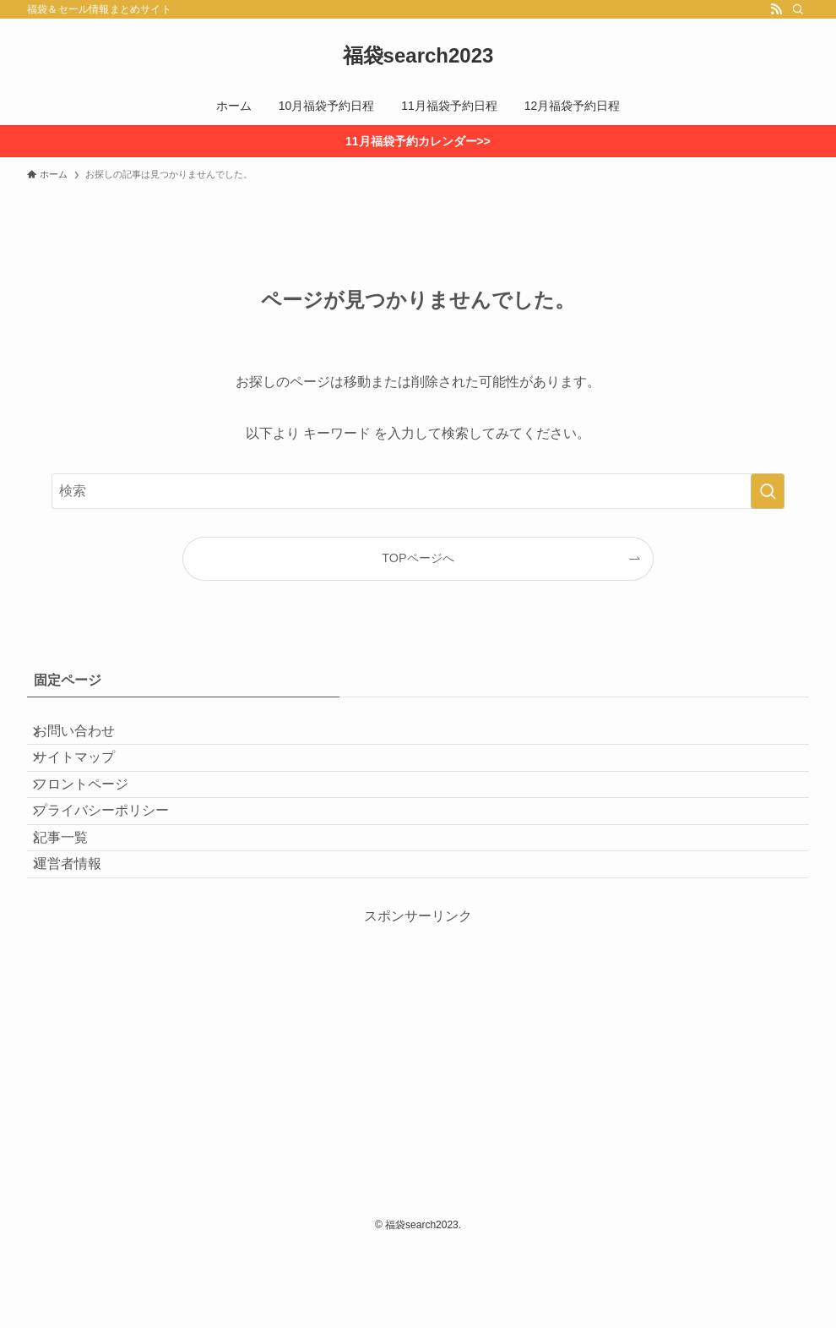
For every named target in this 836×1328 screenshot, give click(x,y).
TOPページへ (417, 558)
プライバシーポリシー (114, 857)
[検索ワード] (418, 491)
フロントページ (94, 817)
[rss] (776, 9)
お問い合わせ (87, 737)
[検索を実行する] (767, 491)
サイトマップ (87, 777)
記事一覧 (74, 897)
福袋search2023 (418, 56)
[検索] (798, 9)
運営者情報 (81, 937)
